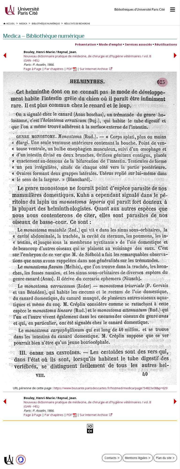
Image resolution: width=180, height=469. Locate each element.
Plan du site (164, 458)
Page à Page (32, 69)
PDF (72, 69)
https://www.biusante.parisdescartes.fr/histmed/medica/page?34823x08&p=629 (110, 388)
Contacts (110, 458)
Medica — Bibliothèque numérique (43, 36)
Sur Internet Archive (94, 69)
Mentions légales (136, 458)
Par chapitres (54, 69)
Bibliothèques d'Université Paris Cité (139, 9)
